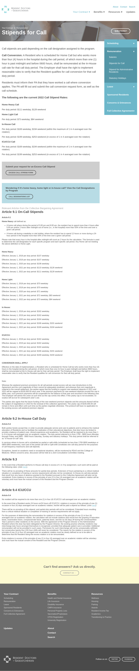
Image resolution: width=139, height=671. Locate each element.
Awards (94, 608)
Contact (123, 7)
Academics (96, 614)
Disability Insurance (56, 605)
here (25, 467)
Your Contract (80, 12)
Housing (94, 601)
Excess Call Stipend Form (21, 173)
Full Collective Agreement (14, 614)
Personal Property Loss (57, 611)
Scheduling (8, 598)
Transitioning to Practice (101, 617)
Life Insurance (53, 601)
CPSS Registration (55, 617)
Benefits (98, 12)
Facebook (129, 659)
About (115, 7)
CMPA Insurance (55, 608)
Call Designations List (19, 197)
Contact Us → (69, 573)
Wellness (95, 598)
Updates (130, 12)
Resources (114, 12)
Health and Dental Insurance (59, 598)
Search (132, 7)
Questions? (121, 31)
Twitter (114, 659)
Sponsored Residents (13, 608)
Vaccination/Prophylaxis (57, 614)
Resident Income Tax (100, 611)
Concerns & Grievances (14, 611)
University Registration (57, 620)
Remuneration (26, 28)
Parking (94, 605)
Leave (6, 605)
